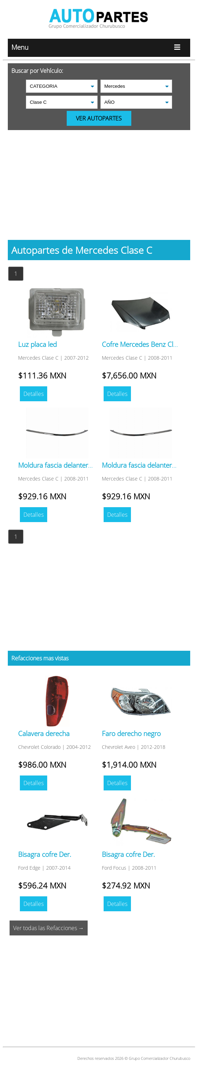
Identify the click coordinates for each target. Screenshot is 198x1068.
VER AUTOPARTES (99, 118)
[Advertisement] (99, 180)
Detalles (33, 394)
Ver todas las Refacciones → (48, 928)
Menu (99, 47)
